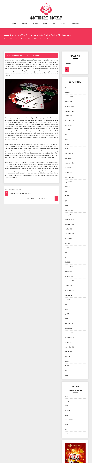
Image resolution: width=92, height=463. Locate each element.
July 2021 (67, 356)
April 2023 (67, 257)
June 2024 (67, 191)
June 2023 (67, 248)
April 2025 (67, 144)
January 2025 (68, 158)
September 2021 (69, 347)
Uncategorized (69, 434)
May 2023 (67, 253)
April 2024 (67, 201)
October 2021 (68, 342)
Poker (45, 23)
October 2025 (68, 116)
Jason (9, 55)
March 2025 (68, 149)
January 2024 (68, 215)
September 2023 (69, 234)
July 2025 (67, 130)
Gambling (24, 23)
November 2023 (69, 224)
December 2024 (69, 163)
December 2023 (69, 220)
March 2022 (68, 319)
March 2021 (68, 375)
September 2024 (69, 177)
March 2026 (68, 92)
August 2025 (68, 125)
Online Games (76, 23)
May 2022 (67, 309)
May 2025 (67, 139)
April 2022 (67, 314)
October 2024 (68, 172)
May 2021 (67, 366)
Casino (14, 23)
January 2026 (68, 102)
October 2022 (68, 286)
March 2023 (68, 262)
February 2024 (69, 210)
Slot (54, 23)
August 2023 (68, 238)
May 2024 (67, 196)
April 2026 (67, 87)
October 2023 (68, 229)
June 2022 (67, 304)
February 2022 (69, 323)
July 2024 (67, 187)
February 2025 (69, 154)
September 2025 (69, 120)
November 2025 (69, 111)
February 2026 (69, 97)
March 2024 (68, 205)
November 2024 (69, 168)
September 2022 (69, 290)
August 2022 (68, 295)
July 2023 (67, 243)
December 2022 (69, 276)
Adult (66, 396)
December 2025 (69, 106)
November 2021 (69, 338)
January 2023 (68, 271)
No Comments (36, 55)
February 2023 (69, 267)
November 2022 (69, 281)
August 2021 (68, 352)
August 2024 (68, 182)
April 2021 (67, 371)
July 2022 (67, 300)
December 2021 (69, 333)
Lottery (63, 23)
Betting (35, 23)
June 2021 (67, 361)
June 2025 (67, 135)
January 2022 (68, 328)
